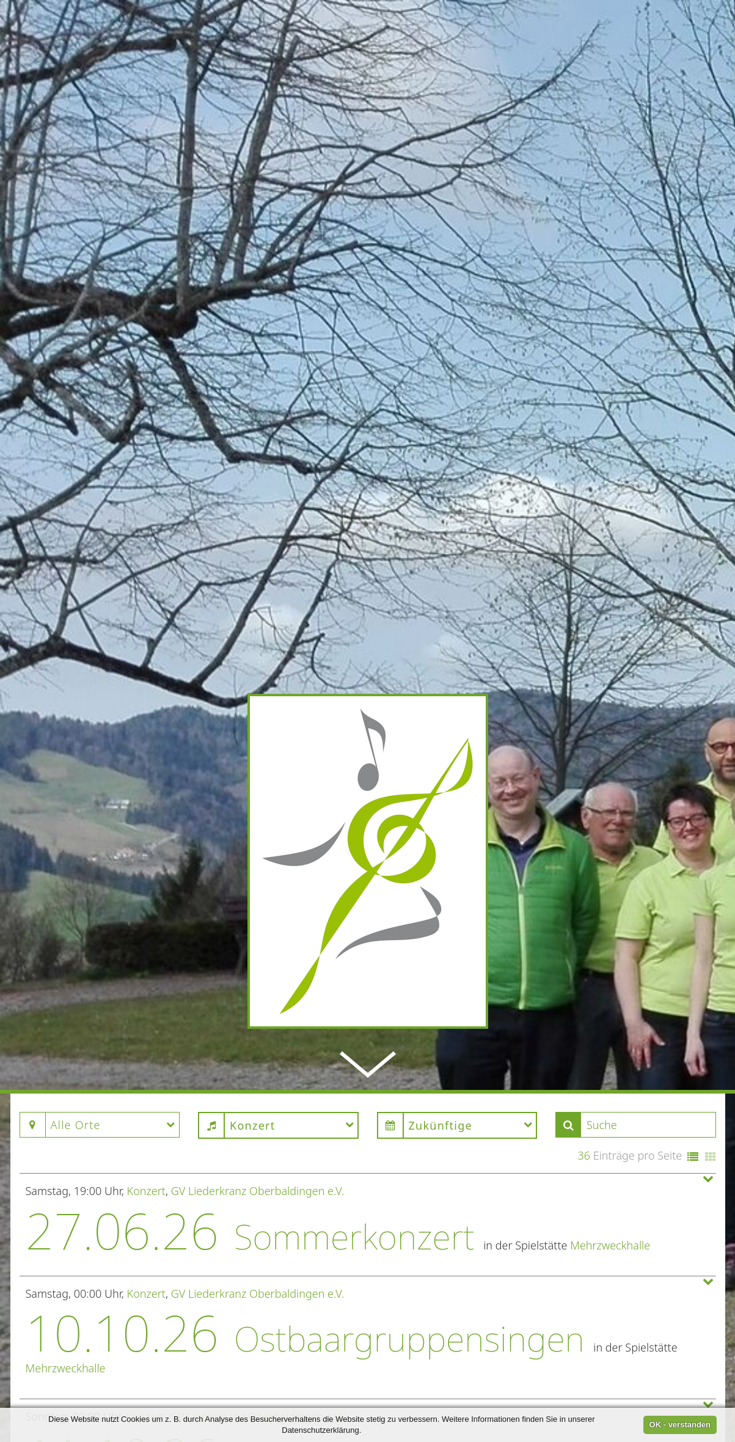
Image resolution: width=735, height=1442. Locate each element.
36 (583, 915)
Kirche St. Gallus (547, 1333)
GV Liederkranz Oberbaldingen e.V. (258, 950)
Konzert (146, 950)
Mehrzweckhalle (610, 1005)
